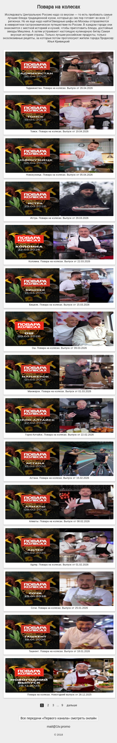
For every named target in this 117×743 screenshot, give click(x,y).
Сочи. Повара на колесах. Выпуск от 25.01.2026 (59, 606)
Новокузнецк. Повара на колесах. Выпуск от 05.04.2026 (59, 173)
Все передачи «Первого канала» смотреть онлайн (58, 718)
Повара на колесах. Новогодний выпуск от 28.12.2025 (59, 693)
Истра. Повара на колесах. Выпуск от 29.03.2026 (59, 216)
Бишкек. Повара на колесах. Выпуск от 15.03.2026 (59, 303)
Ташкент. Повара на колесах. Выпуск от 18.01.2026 (59, 650)
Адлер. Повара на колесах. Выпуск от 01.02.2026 (59, 563)
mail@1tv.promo (58, 726)
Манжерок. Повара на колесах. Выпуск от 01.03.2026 (59, 390)
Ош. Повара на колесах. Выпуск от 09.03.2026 (59, 346)
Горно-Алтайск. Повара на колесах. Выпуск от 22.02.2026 (59, 433)
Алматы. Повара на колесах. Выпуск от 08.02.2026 (59, 520)
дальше (72, 705)
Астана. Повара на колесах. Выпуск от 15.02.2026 (59, 476)
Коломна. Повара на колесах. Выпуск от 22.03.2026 (59, 260)
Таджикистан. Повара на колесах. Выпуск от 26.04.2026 (59, 86)
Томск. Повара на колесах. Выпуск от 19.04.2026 (59, 130)
